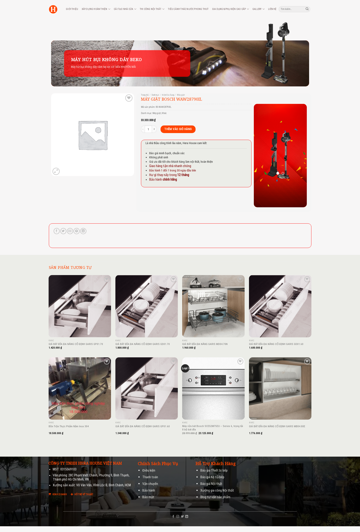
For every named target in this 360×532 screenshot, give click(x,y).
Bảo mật (148, 497)
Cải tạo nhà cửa (125, 9)
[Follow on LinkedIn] (186, 516)
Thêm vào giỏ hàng (178, 129)
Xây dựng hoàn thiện (96, 9)
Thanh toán (150, 477)
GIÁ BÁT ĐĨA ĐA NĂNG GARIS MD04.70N (205, 344)
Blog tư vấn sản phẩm (215, 497)
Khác (164, 113)
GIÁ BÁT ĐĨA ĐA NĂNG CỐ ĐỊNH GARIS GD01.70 (142, 344)
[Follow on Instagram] (177, 516)
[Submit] (307, 9)
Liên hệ (272, 9)
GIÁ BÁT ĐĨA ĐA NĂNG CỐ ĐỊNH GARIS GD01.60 (276, 344)
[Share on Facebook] (57, 231)
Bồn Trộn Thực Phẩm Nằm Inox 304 (69, 426)
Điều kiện (148, 470)
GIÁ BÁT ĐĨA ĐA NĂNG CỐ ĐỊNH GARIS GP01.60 (142, 426)
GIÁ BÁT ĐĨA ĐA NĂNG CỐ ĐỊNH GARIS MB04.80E (277, 426)
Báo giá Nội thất (211, 484)
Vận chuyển (150, 484)
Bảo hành (148, 490)
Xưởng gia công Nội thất (217, 490)
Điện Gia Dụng (168, 95)
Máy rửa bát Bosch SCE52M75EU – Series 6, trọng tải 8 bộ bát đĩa (212, 427)
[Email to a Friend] (70, 231)
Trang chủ (145, 95)
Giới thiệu (72, 9)
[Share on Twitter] (63, 231)
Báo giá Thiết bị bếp (214, 470)
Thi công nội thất (152, 9)
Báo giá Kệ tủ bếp (212, 477)
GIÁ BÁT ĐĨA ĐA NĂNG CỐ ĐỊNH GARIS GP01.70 (76, 344)
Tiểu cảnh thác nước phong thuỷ (188, 9)
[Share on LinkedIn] (83, 231)
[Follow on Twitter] (182, 516)
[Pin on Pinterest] (76, 231)
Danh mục (155, 95)
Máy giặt (181, 95)
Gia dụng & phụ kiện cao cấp (230, 9)
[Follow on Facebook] (173, 516)
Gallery (258, 9)
